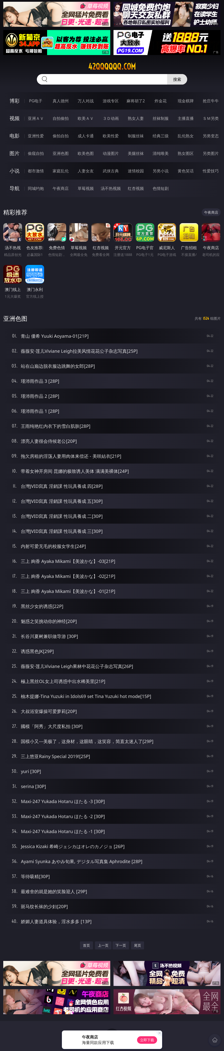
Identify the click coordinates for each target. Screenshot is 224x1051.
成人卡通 (86, 136)
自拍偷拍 (61, 118)
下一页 (121, 945)
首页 (86, 945)
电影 (15, 135)
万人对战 (86, 101)
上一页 (103, 945)
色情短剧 (161, 188)
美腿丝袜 (136, 153)
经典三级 (161, 136)
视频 (15, 118)
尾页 (137, 945)
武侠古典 (111, 171)
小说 (15, 170)
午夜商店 (61, 188)
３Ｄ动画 (111, 118)
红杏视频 (136, 188)
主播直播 (186, 118)
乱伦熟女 (186, 136)
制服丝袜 (136, 136)
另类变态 (211, 136)
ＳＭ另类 (211, 118)
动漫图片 (111, 153)
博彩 (15, 100)
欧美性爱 (111, 136)
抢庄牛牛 (211, 101)
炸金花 (161, 101)
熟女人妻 (136, 118)
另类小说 (161, 171)
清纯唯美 (161, 153)
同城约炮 (36, 188)
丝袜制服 (161, 118)
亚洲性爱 (36, 136)
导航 (15, 188)
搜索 (177, 79)
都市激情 (36, 171)
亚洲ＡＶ (36, 118)
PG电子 (35, 101)
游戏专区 (111, 101)
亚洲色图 (61, 153)
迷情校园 (136, 171)
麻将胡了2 (136, 101)
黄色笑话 (186, 171)
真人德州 (61, 101)
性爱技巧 (211, 171)
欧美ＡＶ (86, 118)
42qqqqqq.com (112, 67)
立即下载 (147, 1039)
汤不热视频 (111, 188)
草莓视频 (86, 188)
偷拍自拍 (61, 136)
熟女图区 (186, 153)
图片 (15, 153)
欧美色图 (86, 153)
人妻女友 (86, 171)
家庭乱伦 (61, 171)
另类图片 (211, 153)
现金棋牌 (186, 101)
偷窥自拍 (36, 153)
